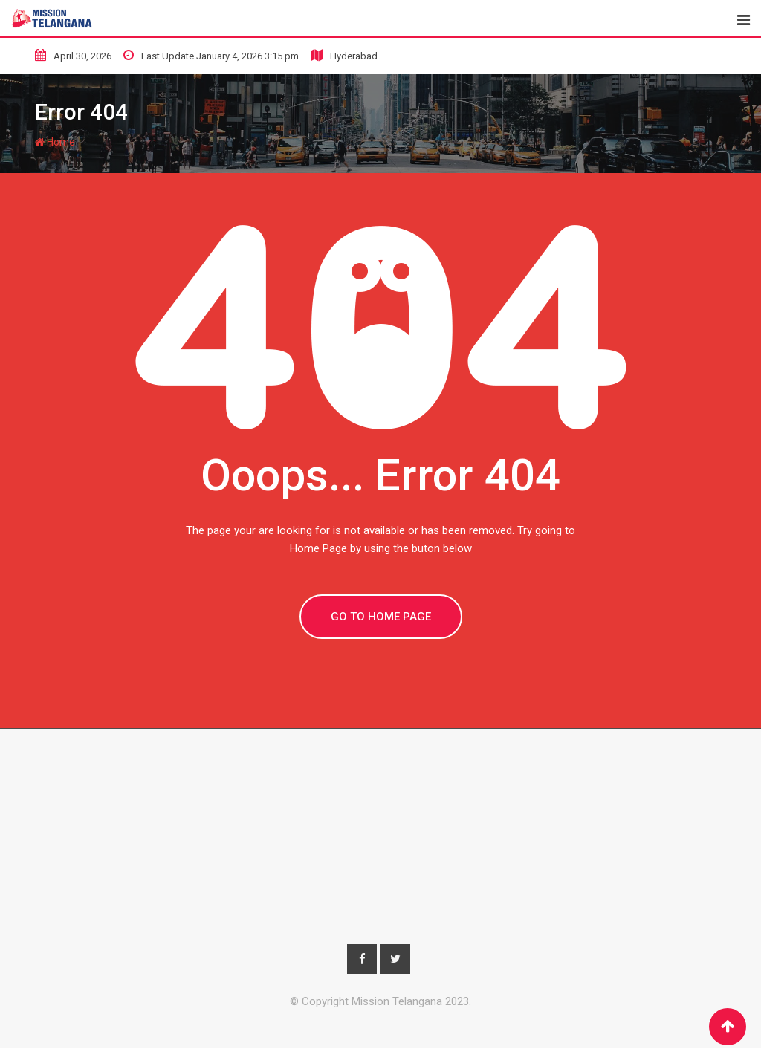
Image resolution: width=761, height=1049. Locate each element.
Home (55, 142)
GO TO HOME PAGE (381, 616)
